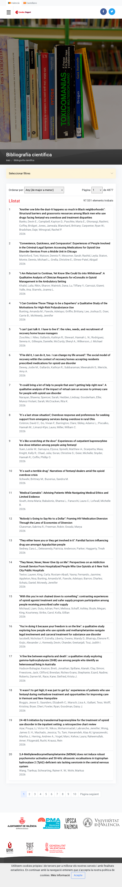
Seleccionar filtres (61, 486)
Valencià (14, 3)
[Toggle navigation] (8, 12)
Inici (8, 473)
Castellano (30, 3)
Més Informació (60, 875)
